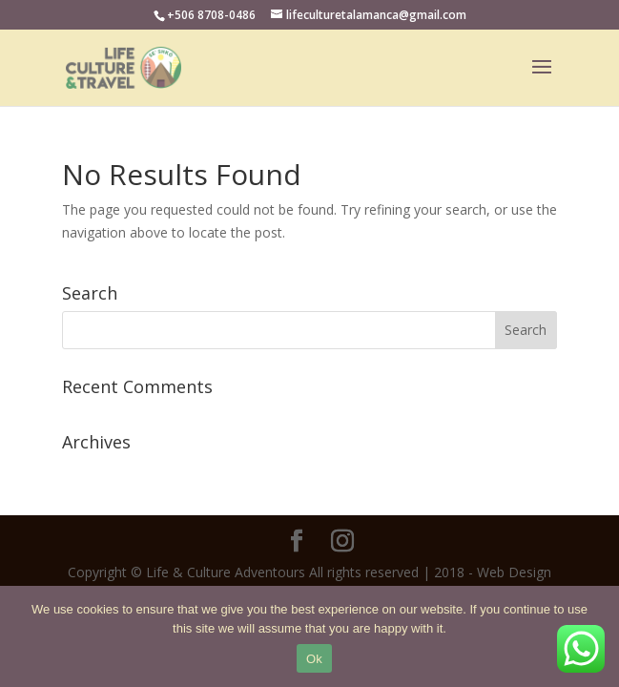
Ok (314, 659)
